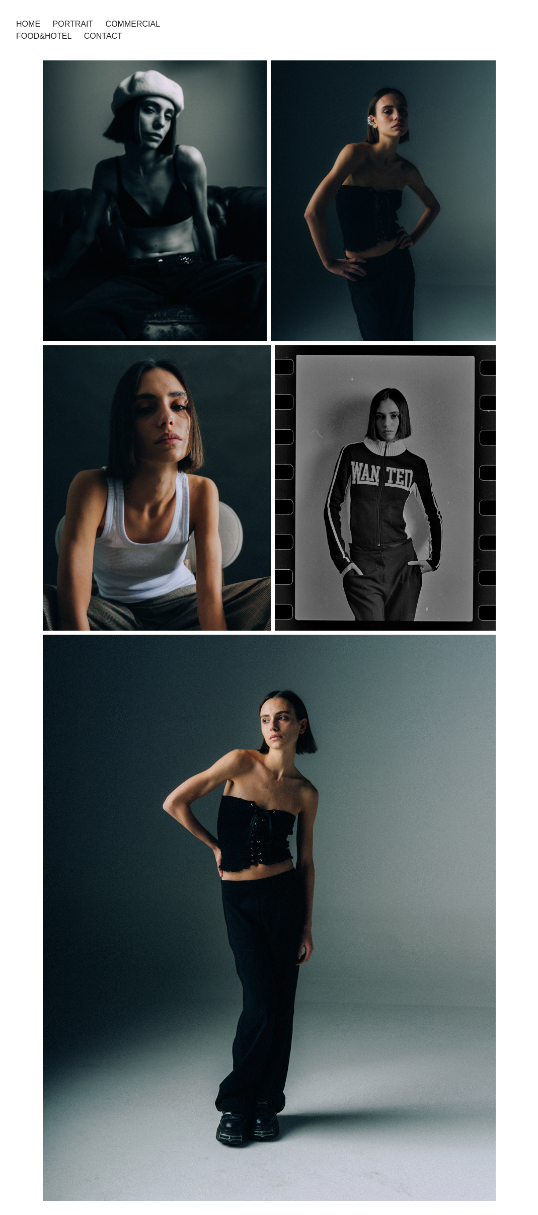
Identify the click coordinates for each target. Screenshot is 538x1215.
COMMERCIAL (133, 24)
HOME (28, 24)
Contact (103, 36)
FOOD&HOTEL (43, 36)
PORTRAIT (73, 24)
